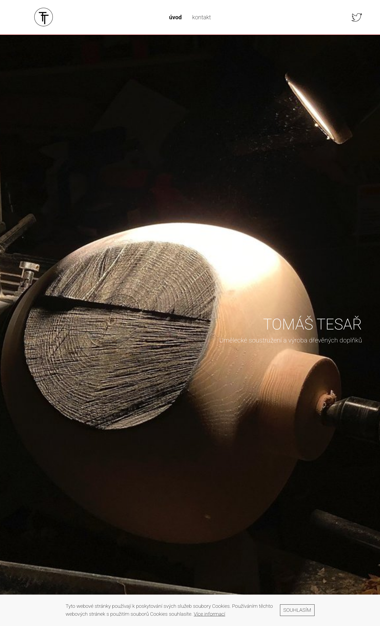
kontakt (201, 17)
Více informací (209, 616)
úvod (175, 17)
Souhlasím (297, 612)
